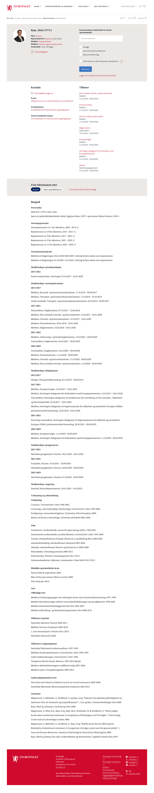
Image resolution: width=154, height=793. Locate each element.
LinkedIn (132, 765)
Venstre (39, 36)
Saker (36, 6)
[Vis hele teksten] (121, 61)
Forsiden (17, 18)
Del (121, 18)
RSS (130, 771)
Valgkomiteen (84, 128)
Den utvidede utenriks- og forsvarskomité (95, 93)
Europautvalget (85, 139)
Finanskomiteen (45, 41)
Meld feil (141, 18)
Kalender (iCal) (134, 774)
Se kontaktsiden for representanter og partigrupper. (51, 118)
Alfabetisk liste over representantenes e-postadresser (52, 101)
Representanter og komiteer (58, 6)
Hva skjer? (83, 6)
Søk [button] (140, 6)
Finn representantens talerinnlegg (82, 189)
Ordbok (106, 767)
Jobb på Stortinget (110, 778)
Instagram (133, 762)
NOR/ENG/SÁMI (127, 6)
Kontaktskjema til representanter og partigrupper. (50, 109)
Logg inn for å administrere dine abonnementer (97, 75)
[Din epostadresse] (101, 38)
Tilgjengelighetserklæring (112, 775)
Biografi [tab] (36, 189)
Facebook (132, 757)
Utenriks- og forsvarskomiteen (50, 44)
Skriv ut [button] (130, 18)
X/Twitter (132, 760)
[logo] (19, 8)
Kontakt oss (60, 767)
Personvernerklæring (111, 772)
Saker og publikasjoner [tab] (53, 189)
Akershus (49, 38)
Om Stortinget (101, 6)
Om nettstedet (109, 770)
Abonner (86, 69)
